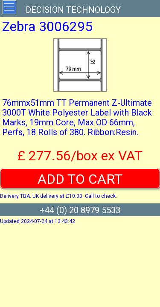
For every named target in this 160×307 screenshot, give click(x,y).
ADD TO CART (80, 179)
